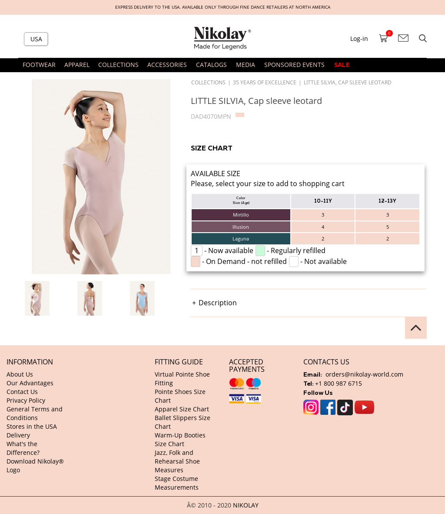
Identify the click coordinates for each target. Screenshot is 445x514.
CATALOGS (211, 64)
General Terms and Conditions (35, 413)
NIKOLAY (246, 505)
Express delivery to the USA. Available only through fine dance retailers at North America (222, 7)
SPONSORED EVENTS (294, 64)
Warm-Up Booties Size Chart (180, 439)
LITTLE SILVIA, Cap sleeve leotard (348, 82)
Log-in (359, 38)
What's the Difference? (23, 448)
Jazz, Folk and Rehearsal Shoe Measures (177, 461)
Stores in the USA (32, 426)
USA (36, 39)
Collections (208, 82)
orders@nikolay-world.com (364, 374)
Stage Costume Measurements (177, 482)
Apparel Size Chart (182, 409)
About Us (20, 374)
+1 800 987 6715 (338, 383)
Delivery (18, 435)
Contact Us (22, 391)
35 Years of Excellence (264, 82)
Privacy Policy (26, 400)
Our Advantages (30, 383)
